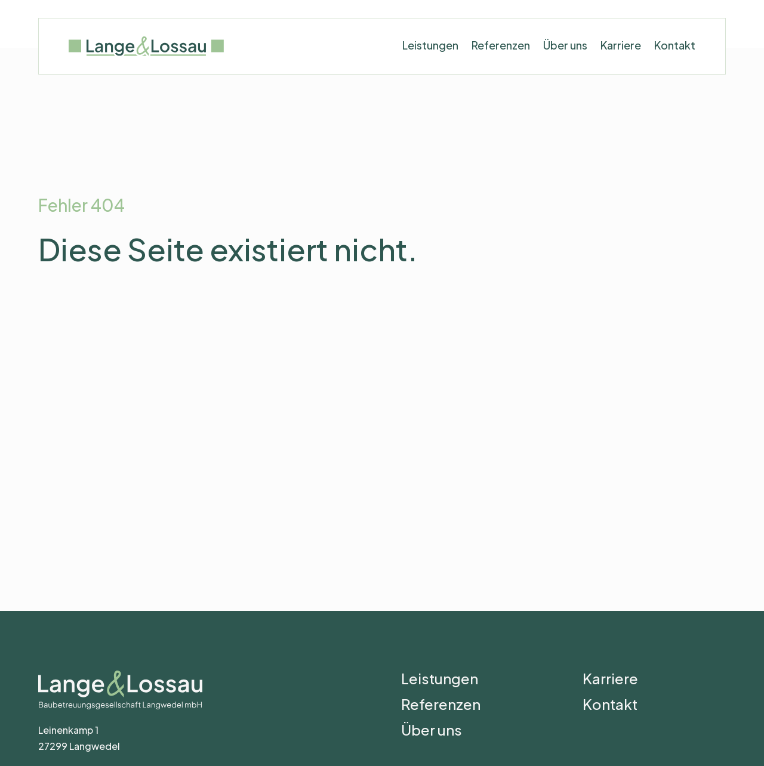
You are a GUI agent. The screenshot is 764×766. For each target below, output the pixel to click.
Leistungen (430, 48)
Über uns (565, 48)
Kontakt (674, 48)
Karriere (620, 48)
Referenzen (501, 48)
